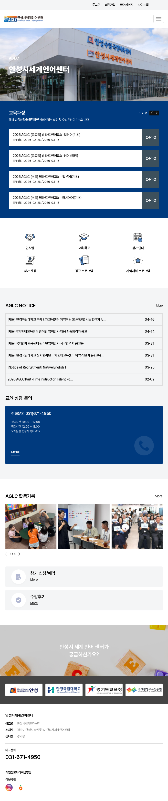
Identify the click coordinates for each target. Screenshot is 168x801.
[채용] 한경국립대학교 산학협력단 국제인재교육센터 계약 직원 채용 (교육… (56, 355)
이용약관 (10, 779)
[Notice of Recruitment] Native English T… (38, 367)
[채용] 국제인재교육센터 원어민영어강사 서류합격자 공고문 (46, 343)
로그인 (96, 5)
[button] (151, 113)
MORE (15, 452)
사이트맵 (143, 5)
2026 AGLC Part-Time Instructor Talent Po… (40, 379)
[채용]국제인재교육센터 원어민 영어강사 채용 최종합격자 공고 (47, 331)
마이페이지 (126, 5)
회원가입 (110, 5)
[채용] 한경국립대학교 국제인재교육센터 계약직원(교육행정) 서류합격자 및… (57, 319)
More (159, 305)
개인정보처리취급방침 (18, 772)
